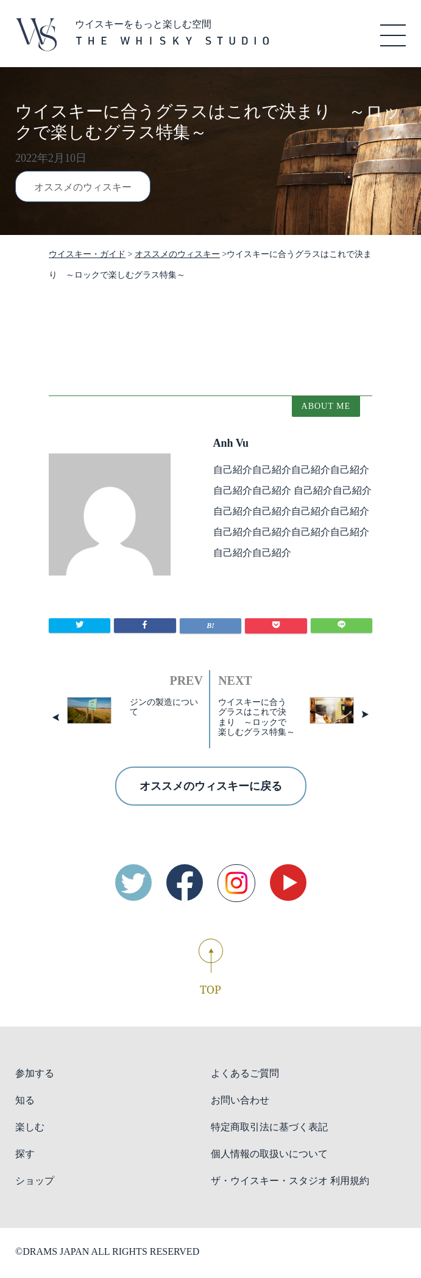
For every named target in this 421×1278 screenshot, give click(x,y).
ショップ (34, 1180)
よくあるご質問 (245, 1073)
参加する (34, 1073)
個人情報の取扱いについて (269, 1154)
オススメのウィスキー (83, 187)
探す (25, 1154)
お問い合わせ (240, 1100)
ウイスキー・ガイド (87, 254)
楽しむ (29, 1127)
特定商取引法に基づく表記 (269, 1127)
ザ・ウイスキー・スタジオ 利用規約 (290, 1180)
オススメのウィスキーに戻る (211, 786)
